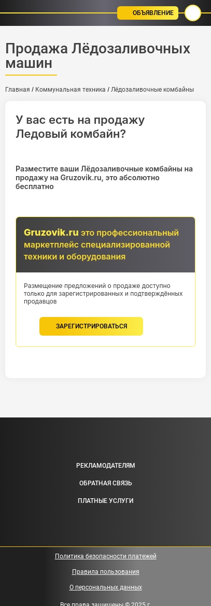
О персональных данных (105, 587)
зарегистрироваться (91, 326)
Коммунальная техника (70, 89)
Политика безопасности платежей (106, 556)
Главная (17, 89)
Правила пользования (105, 572)
